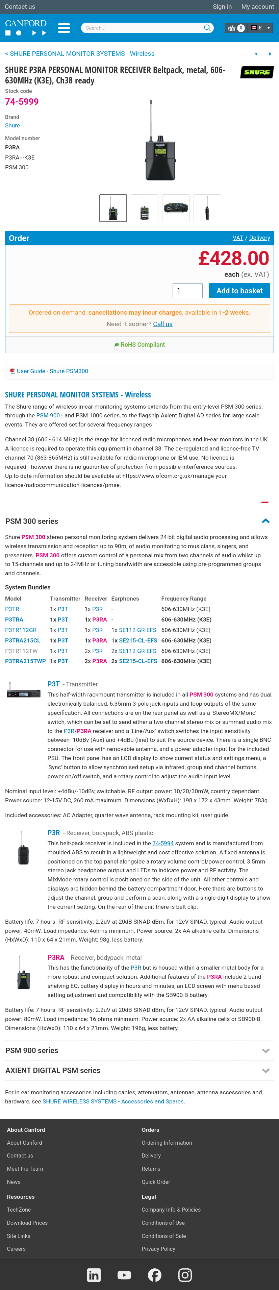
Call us (163, 324)
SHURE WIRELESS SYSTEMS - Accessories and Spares (113, 1101)
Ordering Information (167, 1143)
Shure (12, 125)
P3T (62, 609)
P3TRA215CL (22, 640)
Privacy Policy (158, 1249)
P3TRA (14, 619)
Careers (16, 1249)
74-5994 (163, 843)
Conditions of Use (163, 1223)
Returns (151, 1169)
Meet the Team (25, 1169)
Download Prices (27, 1223)
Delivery (259, 238)
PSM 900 (49, 415)
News (14, 1182)
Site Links (18, 1236)
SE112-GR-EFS (137, 630)
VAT (238, 238)
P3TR (12, 609)
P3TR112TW (21, 651)
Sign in (222, 6)
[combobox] (147, 28)
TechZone (19, 1210)
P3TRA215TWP (25, 661)
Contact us (20, 6)
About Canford (24, 1143)
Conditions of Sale (164, 1236)
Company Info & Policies (171, 1210)
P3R (97, 609)
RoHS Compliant (139, 344)
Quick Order (156, 1182)
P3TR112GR (20, 630)
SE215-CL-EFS (138, 640)
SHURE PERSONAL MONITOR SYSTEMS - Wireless (78, 394)
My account (258, 6)
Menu (64, 28)
